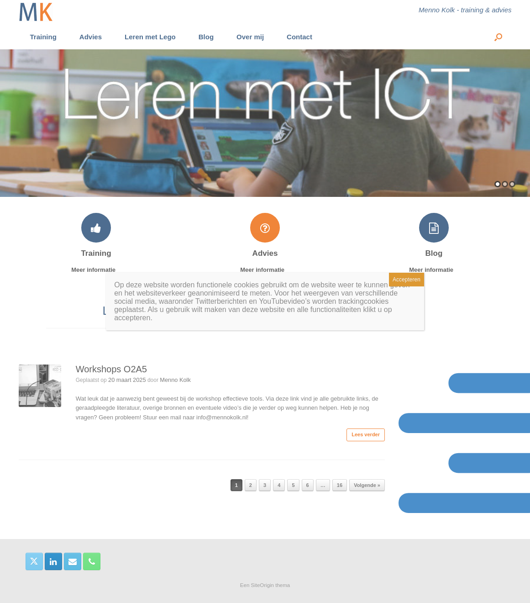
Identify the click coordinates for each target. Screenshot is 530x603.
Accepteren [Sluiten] (406, 279)
